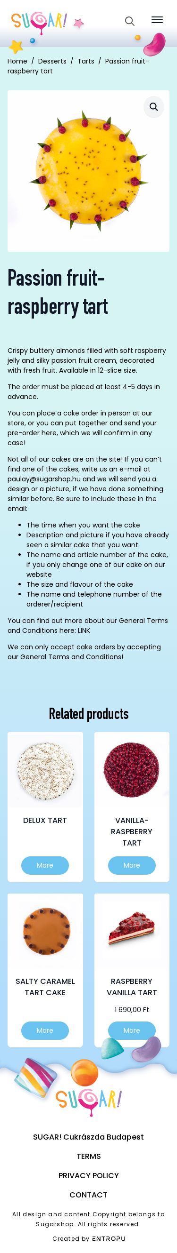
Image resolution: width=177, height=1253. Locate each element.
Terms (88, 1156)
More (132, 1030)
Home (17, 61)
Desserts (52, 61)
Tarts (85, 61)
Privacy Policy (89, 1176)
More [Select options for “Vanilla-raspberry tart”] (132, 865)
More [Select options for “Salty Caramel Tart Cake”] (45, 1030)
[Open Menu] (157, 19)
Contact (88, 1195)
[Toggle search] (130, 21)
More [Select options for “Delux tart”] (45, 865)
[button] (154, 106)
